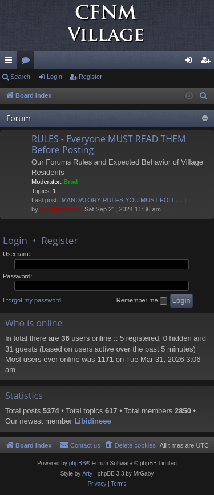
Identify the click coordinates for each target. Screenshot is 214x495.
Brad (70, 181)
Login (54, 76)
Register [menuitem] (208, 62)
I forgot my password (32, 300)
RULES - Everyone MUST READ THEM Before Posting (108, 144)
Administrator (60, 209)
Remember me (141, 301)
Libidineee (92, 421)
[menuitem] (204, 96)
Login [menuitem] (191, 62)
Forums (28, 62)
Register (90, 76)
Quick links (11, 62)
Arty (87, 473)
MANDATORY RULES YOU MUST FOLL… (122, 200)
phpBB (77, 463)
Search (20, 76)
